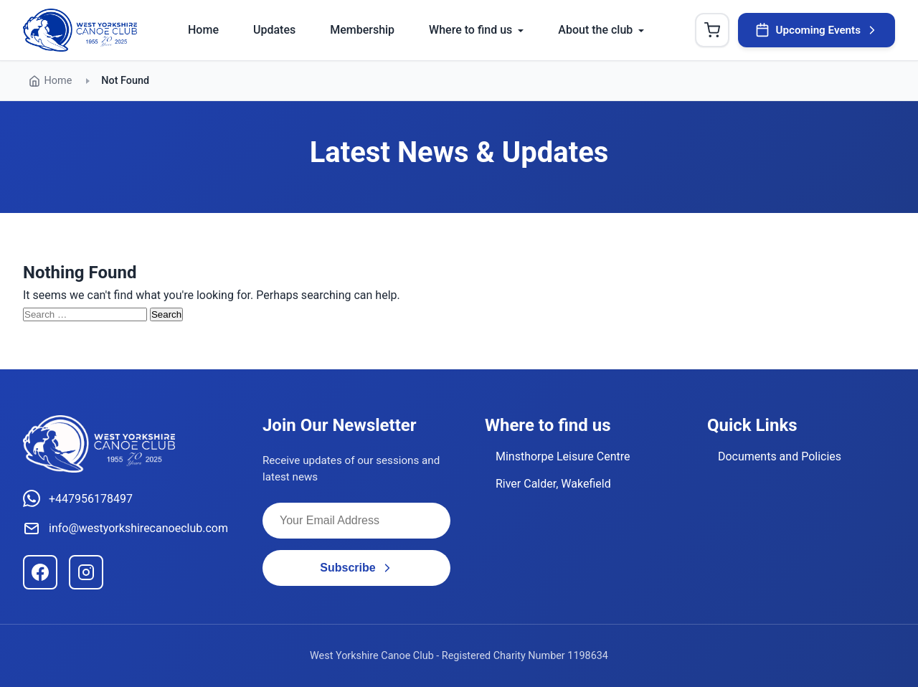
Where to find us (470, 30)
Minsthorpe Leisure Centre (563, 456)
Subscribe (356, 568)
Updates (274, 30)
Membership (362, 30)
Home (203, 30)
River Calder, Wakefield (553, 484)
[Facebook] (40, 572)
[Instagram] (86, 572)
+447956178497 (78, 498)
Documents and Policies (779, 456)
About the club (595, 30)
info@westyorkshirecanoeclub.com (125, 528)
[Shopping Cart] (712, 30)
